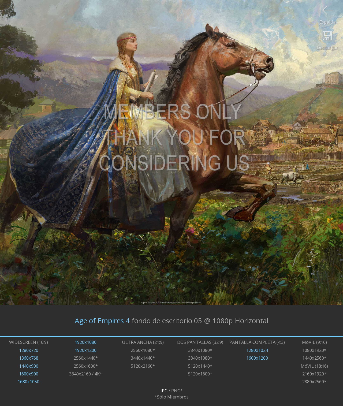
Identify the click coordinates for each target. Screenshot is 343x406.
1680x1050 (28, 381)
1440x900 (28, 366)
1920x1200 (85, 350)
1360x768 (28, 358)
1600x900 (28, 374)
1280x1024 (257, 350)
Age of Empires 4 (102, 320)
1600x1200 (257, 358)
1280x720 (28, 350)
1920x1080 (85, 342)
